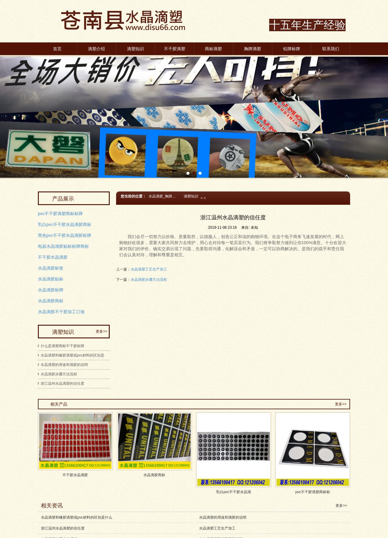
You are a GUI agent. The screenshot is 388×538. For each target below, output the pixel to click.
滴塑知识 (135, 48)
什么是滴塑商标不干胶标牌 (62, 346)
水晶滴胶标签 (50, 268)
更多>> (101, 331)
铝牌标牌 (291, 48)
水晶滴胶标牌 (50, 289)
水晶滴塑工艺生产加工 (149, 269)
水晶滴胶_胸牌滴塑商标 (165, 196)
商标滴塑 (213, 48)
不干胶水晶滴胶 (53, 257)
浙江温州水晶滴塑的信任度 (62, 383)
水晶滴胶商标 (50, 300)
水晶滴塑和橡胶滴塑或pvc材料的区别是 (73, 355)
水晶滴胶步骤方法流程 (149, 279)
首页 (57, 48)
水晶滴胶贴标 (50, 279)
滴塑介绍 (96, 48)
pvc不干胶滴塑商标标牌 (60, 213)
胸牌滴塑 (252, 48)
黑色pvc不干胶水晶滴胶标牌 (64, 235)
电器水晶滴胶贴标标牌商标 (63, 246)
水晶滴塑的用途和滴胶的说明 (64, 365)
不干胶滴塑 (174, 48)
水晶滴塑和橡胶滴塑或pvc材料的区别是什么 (76, 517)
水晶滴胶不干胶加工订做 (61, 311)
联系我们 (330, 48)
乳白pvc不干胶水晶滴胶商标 (64, 224)
